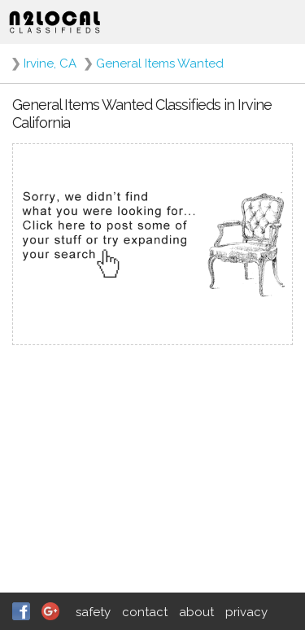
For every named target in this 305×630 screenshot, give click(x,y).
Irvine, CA (50, 63)
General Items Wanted (160, 63)
